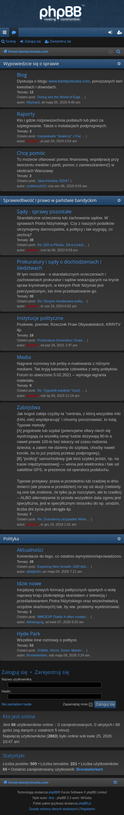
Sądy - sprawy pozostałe (44, 211)
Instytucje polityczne (40, 318)
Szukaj (11, 41)
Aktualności (30, 550)
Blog (22, 74)
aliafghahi (33, 571)
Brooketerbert (36, 655)
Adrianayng (35, 622)
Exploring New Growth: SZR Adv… (63, 566)
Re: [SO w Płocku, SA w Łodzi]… (62, 245)
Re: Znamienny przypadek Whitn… (63, 519)
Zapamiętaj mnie (78, 704)
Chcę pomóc (31, 153)
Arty (51, 798)
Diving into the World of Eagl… (60, 97)
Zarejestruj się (60, 41)
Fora (15, 33)
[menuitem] (118, 51)
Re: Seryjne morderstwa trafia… (61, 301)
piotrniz (32, 141)
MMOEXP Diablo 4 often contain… (63, 617)
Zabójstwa (28, 407)
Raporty (26, 114)
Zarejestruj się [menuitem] (120, 33)
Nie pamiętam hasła (16, 704)
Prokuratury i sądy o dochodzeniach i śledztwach (59, 264)
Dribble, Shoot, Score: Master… (61, 650)
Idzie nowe (29, 583)
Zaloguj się (33, 41)
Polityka (11, 539)
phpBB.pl (85, 803)
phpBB (53, 792)
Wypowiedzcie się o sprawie (31, 64)
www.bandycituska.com (69, 81)
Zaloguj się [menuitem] (111, 33)
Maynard (33, 102)
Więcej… (5, 33)
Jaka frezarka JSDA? (53, 181)
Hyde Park (28, 633)
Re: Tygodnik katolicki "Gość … (60, 390)
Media (24, 357)
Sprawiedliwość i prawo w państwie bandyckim (50, 200)
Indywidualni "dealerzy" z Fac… (61, 136)
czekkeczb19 (36, 186)
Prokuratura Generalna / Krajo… (61, 340)
